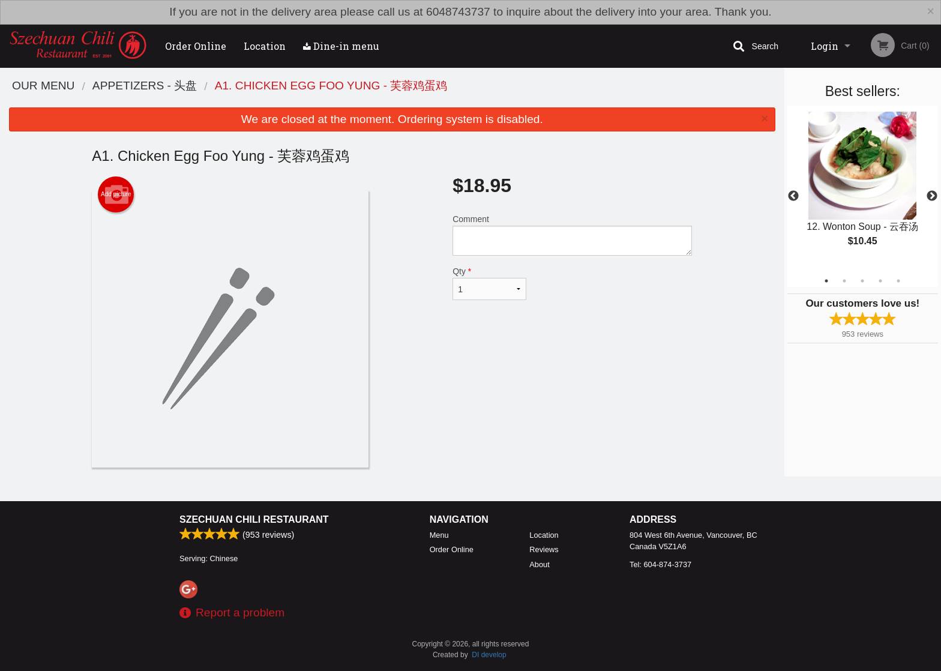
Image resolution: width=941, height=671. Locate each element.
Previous (793, 196)
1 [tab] (826, 281)
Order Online (195, 46)
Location (265, 46)
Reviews (543, 549)
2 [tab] (844, 281)
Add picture (116, 194)
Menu (439, 535)
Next (932, 196)
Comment (572, 235)
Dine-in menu (341, 46)
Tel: (660, 564)
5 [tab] (898, 281)
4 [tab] (880, 281)
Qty (489, 283)
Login (824, 46)
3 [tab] (862, 281)
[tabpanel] (862, 189)
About (539, 564)
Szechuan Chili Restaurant (254, 519)
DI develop (489, 655)
